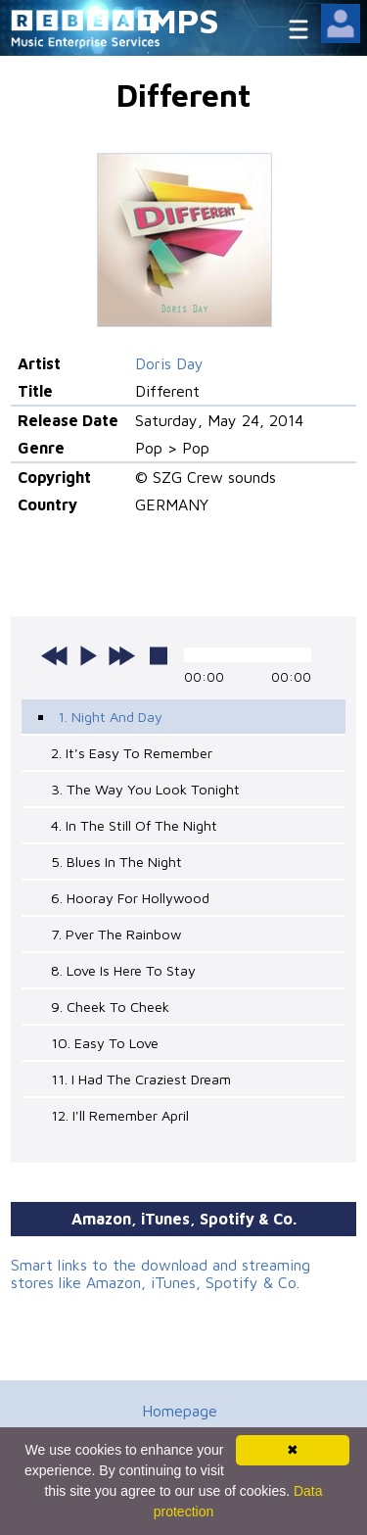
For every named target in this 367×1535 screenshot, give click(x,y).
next (121, 655)
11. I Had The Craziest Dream (141, 1079)
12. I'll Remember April (120, 1115)
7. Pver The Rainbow (116, 934)
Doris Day (169, 363)
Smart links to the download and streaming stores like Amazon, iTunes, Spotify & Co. (160, 1273)
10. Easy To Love (105, 1042)
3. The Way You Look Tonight (145, 789)
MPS (184, 20)
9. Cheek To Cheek (110, 1006)
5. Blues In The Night (116, 861)
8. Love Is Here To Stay (123, 970)
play (88, 655)
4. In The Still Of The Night (134, 825)
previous (55, 655)
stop (158, 655)
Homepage (179, 1410)
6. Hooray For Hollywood (130, 897)
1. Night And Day (110, 716)
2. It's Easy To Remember (131, 752)
